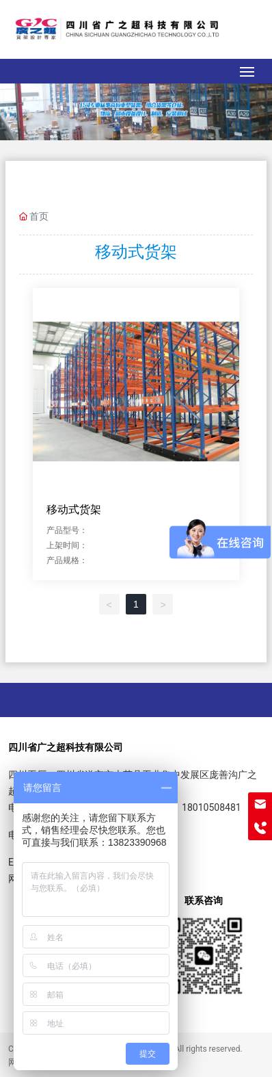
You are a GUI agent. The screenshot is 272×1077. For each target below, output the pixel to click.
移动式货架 (73, 509)
